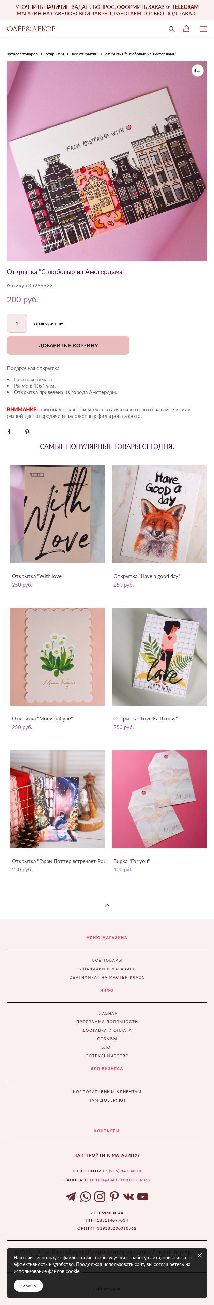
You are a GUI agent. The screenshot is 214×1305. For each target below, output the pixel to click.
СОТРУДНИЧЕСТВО (107, 1056)
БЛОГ (107, 1047)
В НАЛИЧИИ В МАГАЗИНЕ (107, 969)
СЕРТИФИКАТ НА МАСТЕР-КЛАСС (107, 977)
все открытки (84, 53)
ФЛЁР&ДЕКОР (31, 29)
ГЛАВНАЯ (107, 1013)
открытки (55, 53)
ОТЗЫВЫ (107, 1039)
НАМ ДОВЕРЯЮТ (107, 1100)
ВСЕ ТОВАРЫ (107, 960)
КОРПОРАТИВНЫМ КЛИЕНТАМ (107, 1091)
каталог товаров (22, 53)
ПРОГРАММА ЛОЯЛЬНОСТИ (107, 1022)
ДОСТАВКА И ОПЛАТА (107, 1030)
